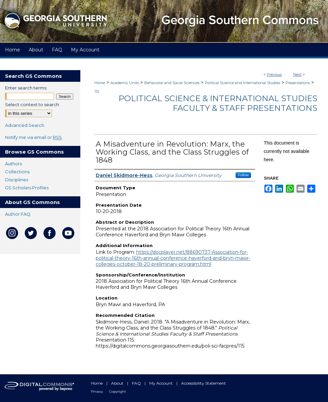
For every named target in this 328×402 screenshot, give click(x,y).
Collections (17, 171)
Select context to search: (32, 104)
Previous (274, 74)
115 (96, 91)
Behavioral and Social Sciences (171, 82)
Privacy (97, 391)
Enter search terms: (26, 87)
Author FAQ (17, 214)
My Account (161, 383)
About (118, 383)
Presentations (297, 82)
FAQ (137, 383)
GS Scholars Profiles (27, 187)
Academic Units (124, 82)
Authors (13, 163)
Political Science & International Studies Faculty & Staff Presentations (217, 103)
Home (99, 82)
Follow (243, 175)
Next (297, 74)
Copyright (117, 391)
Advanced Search (24, 125)
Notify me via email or (33, 137)
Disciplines (16, 179)
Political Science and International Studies (242, 82)
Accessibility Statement (203, 383)
